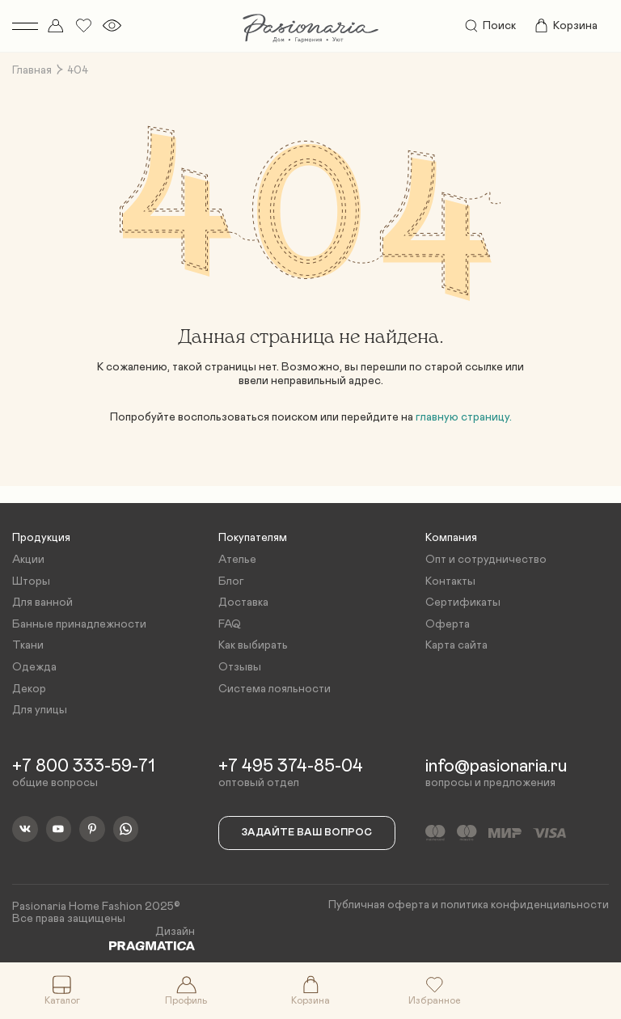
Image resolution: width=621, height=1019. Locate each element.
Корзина (565, 26)
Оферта (447, 624)
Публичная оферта (378, 905)
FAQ (229, 624)
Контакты (450, 581)
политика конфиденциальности (525, 905)
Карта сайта (456, 645)
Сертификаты (463, 602)
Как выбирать (253, 645)
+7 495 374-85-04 (290, 767)
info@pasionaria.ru (496, 767)
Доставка (243, 602)
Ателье (237, 559)
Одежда (34, 667)
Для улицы (39, 710)
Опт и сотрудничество (486, 559)
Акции (28, 559)
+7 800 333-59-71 (83, 767)
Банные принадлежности (79, 624)
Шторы (31, 581)
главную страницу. (464, 417)
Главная (32, 70)
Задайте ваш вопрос (307, 832)
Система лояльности (274, 689)
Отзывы (239, 667)
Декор (29, 689)
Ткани (28, 645)
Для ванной (42, 602)
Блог (231, 581)
